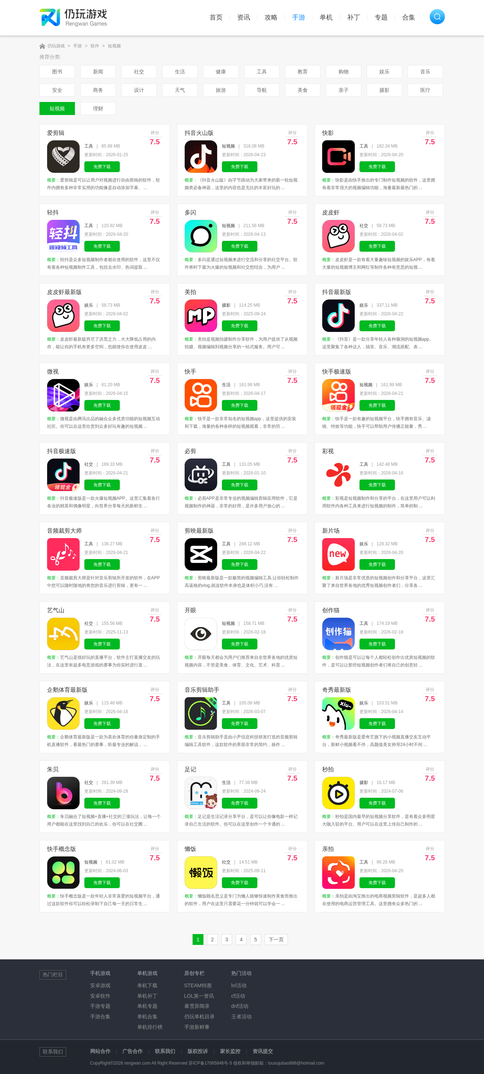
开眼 (190, 610)
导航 (262, 90)
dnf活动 (239, 1006)
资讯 (243, 17)
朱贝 (53, 769)
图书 (57, 71)
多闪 (190, 212)
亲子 (343, 90)
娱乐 (384, 71)
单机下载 (147, 985)
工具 (262, 71)
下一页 (276, 939)
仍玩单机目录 (199, 1016)
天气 (180, 90)
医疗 (425, 90)
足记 (190, 769)
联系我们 (165, 1051)
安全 (57, 90)
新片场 (331, 531)
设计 (139, 90)
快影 (328, 133)
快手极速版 (336, 371)
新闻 (98, 71)
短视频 (114, 45)
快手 (190, 371)
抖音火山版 (199, 133)
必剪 (190, 451)
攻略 (271, 17)
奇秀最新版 (336, 690)
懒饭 (190, 849)
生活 (180, 71)
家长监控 (230, 1051)
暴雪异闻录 (197, 1006)
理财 (98, 108)
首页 (216, 17)
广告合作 (132, 1051)
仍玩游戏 (56, 45)
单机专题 (147, 1006)
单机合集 (147, 1016)
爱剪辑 (55, 133)
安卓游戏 (100, 985)
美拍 (190, 292)
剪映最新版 (199, 531)
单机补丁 (147, 996)
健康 (221, 71)
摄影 (384, 90)
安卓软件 (100, 996)
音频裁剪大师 (64, 531)
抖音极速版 (61, 451)
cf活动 (238, 996)
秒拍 (328, 769)
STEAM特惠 (198, 985)
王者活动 (241, 1016)
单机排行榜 (150, 1027)
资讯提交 (263, 1051)
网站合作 (100, 1051)
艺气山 (55, 610)
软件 (95, 45)
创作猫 (331, 610)
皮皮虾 (331, 212)
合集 (408, 17)
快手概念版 (61, 849)
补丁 (353, 17)
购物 (343, 71)
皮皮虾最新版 (64, 292)
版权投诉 (198, 1051)
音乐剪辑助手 (202, 690)
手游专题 (100, 1006)
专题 (381, 17)
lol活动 (239, 985)
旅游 (221, 90)
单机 (326, 17)
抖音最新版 (336, 292)
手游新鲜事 (197, 1027)
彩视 (328, 451)
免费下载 (102, 166)
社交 (139, 71)
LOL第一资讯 (199, 996)
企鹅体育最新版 (67, 690)
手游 (298, 17)
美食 (303, 90)
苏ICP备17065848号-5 (210, 1063)
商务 (98, 90)
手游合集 (100, 1016)
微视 (53, 371)
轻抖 (53, 212)
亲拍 (328, 849)
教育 (303, 71)
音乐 (425, 71)
